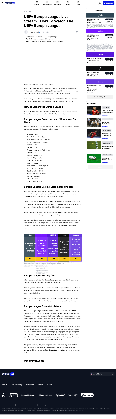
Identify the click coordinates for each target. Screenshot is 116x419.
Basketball (30, 385)
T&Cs (50, 262)
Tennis (40, 385)
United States (97, 374)
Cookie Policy (42, 405)
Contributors (51, 405)
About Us (4, 405)
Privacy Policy (20, 405)
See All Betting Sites (100, 97)
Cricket (49, 385)
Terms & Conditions (31, 405)
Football (4, 385)
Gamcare (67, 410)
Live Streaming (17, 385)
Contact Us (11, 405)
